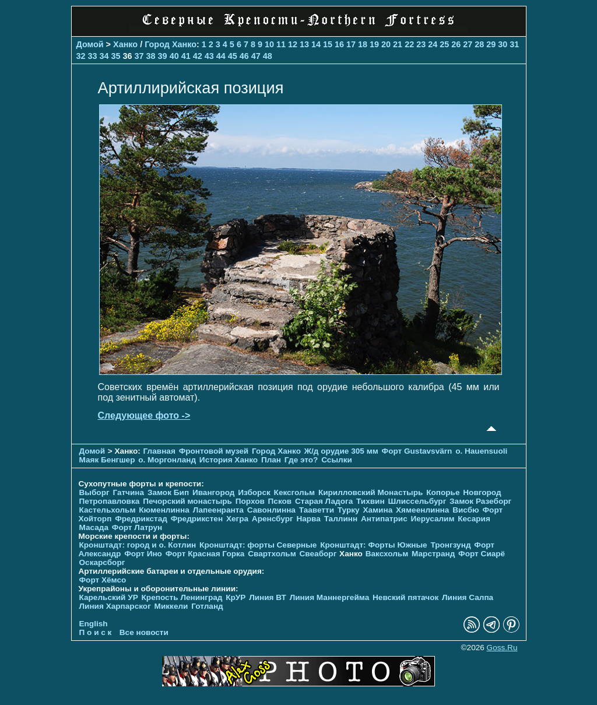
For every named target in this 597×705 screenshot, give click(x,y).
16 (339, 44)
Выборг (94, 492)
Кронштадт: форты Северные (258, 545)
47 (256, 56)
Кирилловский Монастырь (370, 492)
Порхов (250, 501)
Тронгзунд (450, 545)
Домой (90, 44)
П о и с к (95, 632)
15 (327, 44)
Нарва (308, 518)
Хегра (237, 518)
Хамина (377, 510)
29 (491, 44)
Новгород (482, 492)
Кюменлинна (164, 510)
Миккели (171, 606)
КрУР (235, 597)
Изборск (254, 492)
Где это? (301, 459)
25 (444, 44)
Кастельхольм (107, 510)
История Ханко (228, 459)
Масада (94, 527)
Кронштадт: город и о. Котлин (137, 545)
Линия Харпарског (115, 606)
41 (186, 56)
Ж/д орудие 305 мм (341, 451)
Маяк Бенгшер (107, 459)
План (271, 459)
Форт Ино (143, 553)
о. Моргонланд (167, 459)
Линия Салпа (467, 597)
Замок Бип (168, 492)
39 (162, 56)
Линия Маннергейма (330, 597)
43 (209, 56)
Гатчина (128, 492)
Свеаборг (318, 553)
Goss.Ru (502, 647)
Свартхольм (272, 553)
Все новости (144, 632)
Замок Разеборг (480, 501)
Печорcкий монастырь (187, 501)
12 (292, 44)
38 (151, 56)
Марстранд (433, 553)
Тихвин (370, 501)
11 (281, 44)
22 (409, 44)
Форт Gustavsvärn (417, 451)
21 (397, 44)
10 (269, 44)
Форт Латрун (137, 527)
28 (479, 44)
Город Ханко (170, 44)
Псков (280, 501)
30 (502, 44)
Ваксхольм (387, 553)
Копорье (442, 492)
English (93, 623)
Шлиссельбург (417, 501)
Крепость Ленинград (182, 597)
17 (351, 44)
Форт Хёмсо (103, 580)
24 (432, 44)
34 (104, 56)
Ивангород (213, 492)
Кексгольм (294, 492)
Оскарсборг (102, 562)
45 (232, 56)
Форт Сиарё (481, 553)
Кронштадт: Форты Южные (373, 545)
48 (267, 56)
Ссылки (336, 459)
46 (244, 56)
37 (139, 56)
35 (116, 56)
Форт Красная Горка (205, 553)
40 (174, 56)
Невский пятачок (405, 597)
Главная (159, 451)
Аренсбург (272, 518)
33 (92, 56)
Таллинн (341, 518)
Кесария (474, 518)
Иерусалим (432, 518)
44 (221, 56)
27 (467, 44)
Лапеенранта (218, 510)
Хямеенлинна (422, 510)
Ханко (125, 44)
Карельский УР (108, 597)
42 (197, 56)
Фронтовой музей (214, 451)
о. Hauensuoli (481, 451)
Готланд (207, 606)
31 (514, 44)
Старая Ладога (324, 501)
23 (421, 44)
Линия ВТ (267, 597)
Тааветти (316, 510)
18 (362, 44)
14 (316, 44)
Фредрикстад (141, 518)
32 (81, 56)
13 (304, 44)
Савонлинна (271, 510)
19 (374, 44)
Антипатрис (384, 518)
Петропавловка (109, 501)
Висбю (465, 510)
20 (386, 44)
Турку (349, 510)
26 (456, 44)
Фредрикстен (197, 518)
